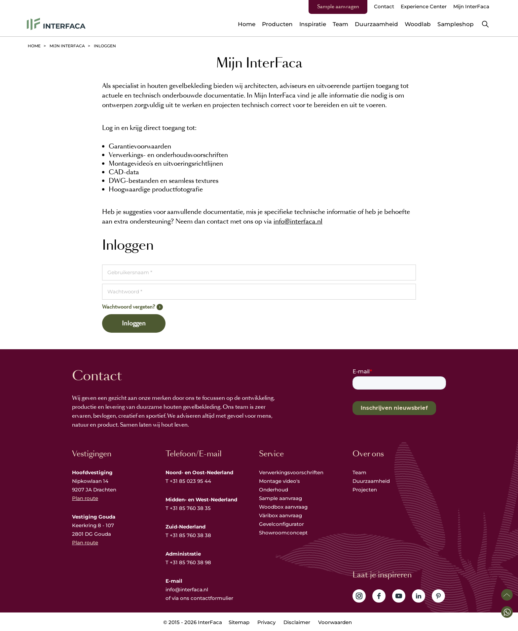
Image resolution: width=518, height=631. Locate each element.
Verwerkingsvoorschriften (291, 472)
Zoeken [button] (485, 24)
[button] (507, 612)
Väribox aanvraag (280, 515)
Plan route (85, 498)
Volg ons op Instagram (359, 596)
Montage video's (279, 481)
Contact (384, 6)
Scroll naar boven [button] (507, 595)
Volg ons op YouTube (398, 596)
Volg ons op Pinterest (438, 596)
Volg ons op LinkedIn (418, 596)
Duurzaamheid (371, 481)
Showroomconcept (284, 532)
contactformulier (212, 598)
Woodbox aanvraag (283, 507)
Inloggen (134, 323)
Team (359, 472)
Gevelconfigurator (281, 524)
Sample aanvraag (280, 498)
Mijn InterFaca (471, 6)
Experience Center (424, 6)
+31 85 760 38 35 (190, 508)
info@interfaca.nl (298, 221)
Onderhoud (273, 489)
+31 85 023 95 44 (190, 481)
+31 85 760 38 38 (190, 535)
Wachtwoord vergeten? (128, 306)
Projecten (364, 489)
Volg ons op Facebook (379, 596)
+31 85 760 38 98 (190, 562)
